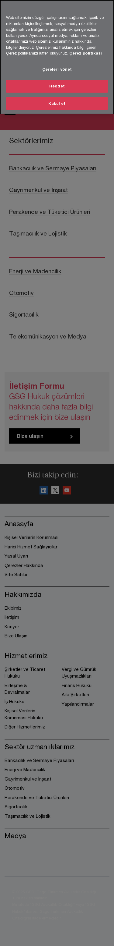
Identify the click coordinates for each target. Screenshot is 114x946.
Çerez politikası (85, 51)
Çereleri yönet (57, 68)
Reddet (57, 85)
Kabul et (56, 102)
